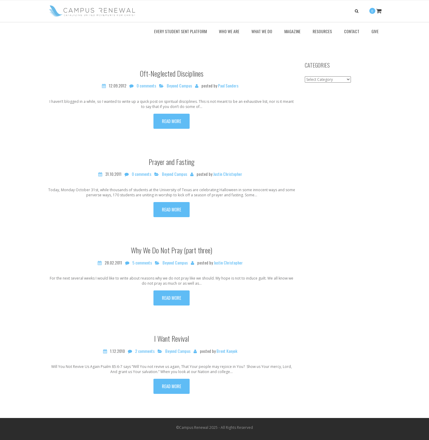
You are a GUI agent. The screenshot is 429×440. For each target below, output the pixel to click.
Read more (171, 121)
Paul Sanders (228, 86)
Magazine (292, 31)
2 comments (145, 351)
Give (375, 31)
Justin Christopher (227, 174)
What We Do (261, 31)
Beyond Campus (179, 86)
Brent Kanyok (226, 351)
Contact (351, 31)
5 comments (142, 263)
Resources (322, 31)
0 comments (146, 86)
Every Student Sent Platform (180, 31)
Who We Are (229, 31)
